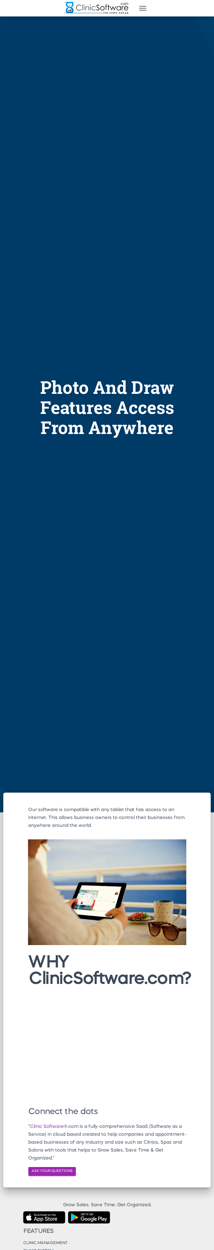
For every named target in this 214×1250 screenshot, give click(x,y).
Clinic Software (47, 1126)
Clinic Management (45, 1243)
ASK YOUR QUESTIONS (52, 1171)
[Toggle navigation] (143, 8)
